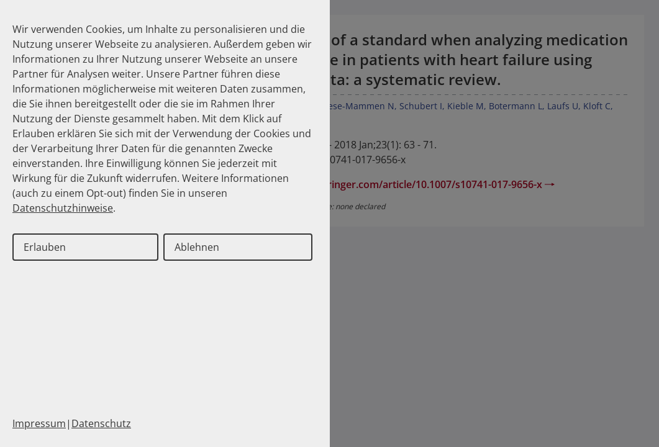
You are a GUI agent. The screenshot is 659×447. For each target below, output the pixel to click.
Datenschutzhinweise (62, 208)
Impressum (39, 423)
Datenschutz (101, 423)
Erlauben (45, 247)
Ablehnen (197, 247)
